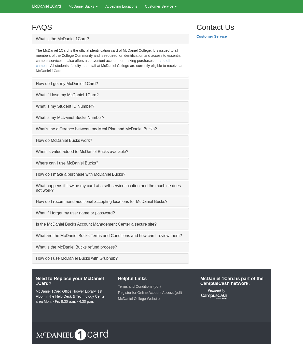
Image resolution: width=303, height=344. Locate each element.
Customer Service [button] (161, 6)
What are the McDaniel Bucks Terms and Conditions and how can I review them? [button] (109, 235)
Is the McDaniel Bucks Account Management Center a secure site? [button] (96, 224)
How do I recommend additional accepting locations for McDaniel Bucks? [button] (102, 201)
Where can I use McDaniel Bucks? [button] (67, 163)
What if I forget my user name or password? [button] (75, 213)
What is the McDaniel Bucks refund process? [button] (76, 247)
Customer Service (212, 36)
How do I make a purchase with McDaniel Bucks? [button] (80, 174)
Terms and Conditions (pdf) (139, 286)
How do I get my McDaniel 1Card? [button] (67, 83)
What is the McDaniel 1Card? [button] (62, 39)
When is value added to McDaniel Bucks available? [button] (82, 151)
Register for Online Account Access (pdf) (150, 293)
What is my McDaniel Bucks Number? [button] (70, 117)
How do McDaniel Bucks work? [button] (64, 140)
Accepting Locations (121, 6)
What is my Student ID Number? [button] (65, 106)
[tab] (110, 39)
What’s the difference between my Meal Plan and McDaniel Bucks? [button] (96, 129)
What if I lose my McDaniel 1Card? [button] (67, 95)
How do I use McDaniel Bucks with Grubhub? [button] (77, 258)
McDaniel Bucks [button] (83, 6)
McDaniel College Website (139, 299)
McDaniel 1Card (46, 6)
